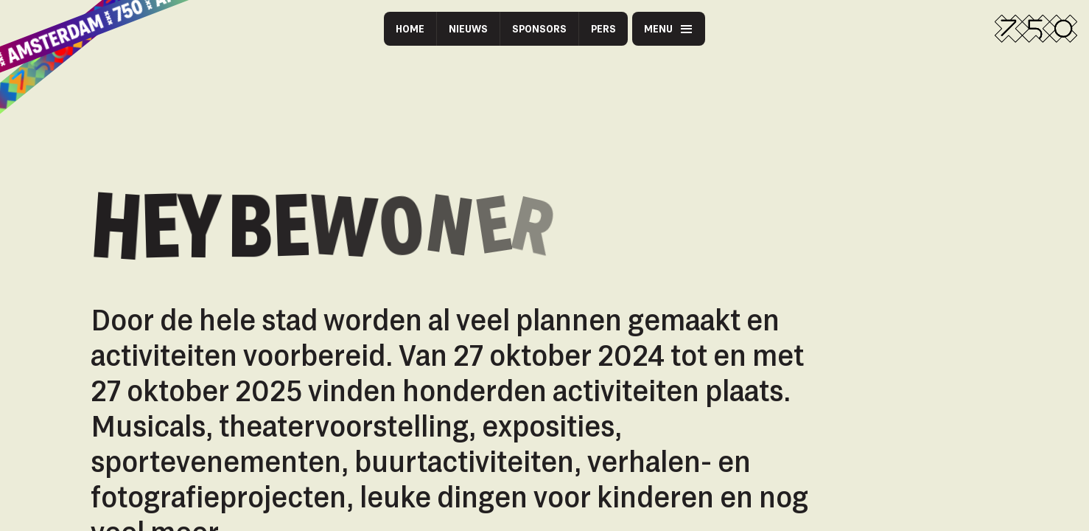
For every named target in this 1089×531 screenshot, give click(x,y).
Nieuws (468, 28)
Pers (603, 28)
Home (410, 28)
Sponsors (539, 28)
